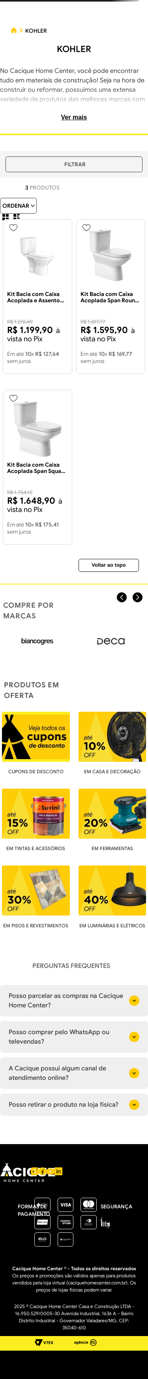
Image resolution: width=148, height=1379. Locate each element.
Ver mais (74, 117)
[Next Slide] (137, 597)
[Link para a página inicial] (13, 31)
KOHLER (36, 30)
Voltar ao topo (109, 565)
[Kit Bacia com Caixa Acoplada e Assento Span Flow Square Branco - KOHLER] (37, 296)
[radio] (5, 217)
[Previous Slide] (122, 597)
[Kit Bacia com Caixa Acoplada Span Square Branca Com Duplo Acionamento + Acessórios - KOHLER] (37, 467)
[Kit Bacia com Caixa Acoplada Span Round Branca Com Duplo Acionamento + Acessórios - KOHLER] (111, 296)
